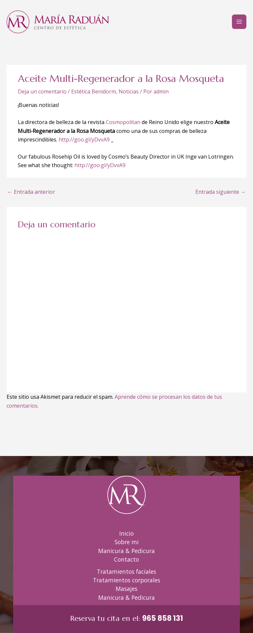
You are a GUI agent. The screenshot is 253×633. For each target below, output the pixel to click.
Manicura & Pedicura (126, 551)
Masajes (126, 589)
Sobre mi (127, 542)
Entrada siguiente (220, 191)
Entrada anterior (31, 191)
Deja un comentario (42, 91)
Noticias (129, 91)
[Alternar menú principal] (239, 21)
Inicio (126, 533)
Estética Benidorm (93, 91)
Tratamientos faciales (126, 571)
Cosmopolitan (123, 122)
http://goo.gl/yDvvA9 (84, 139)
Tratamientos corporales (126, 580)
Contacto (126, 559)
